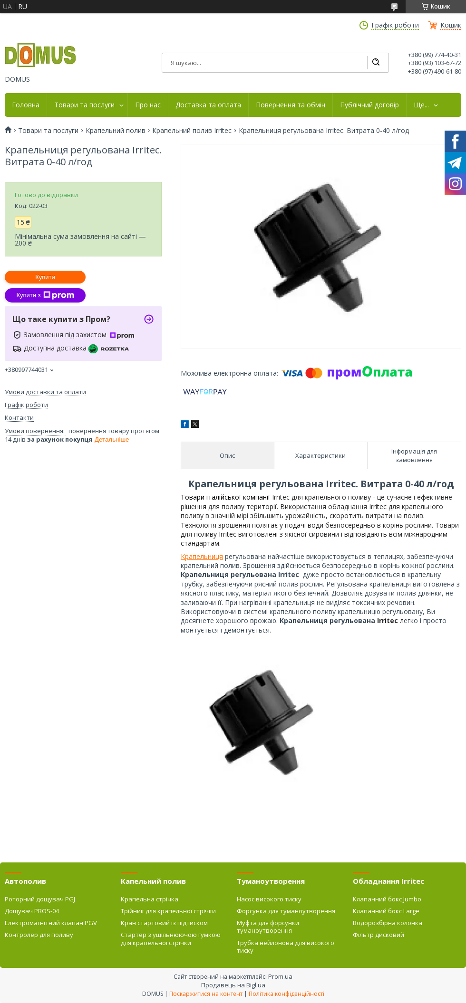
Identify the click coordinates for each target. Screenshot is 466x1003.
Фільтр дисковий (378, 934)
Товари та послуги (84, 105)
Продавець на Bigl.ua (233, 985)
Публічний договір (369, 105)
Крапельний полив (116, 130)
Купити (45, 277)
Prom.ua (280, 976)
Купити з (45, 295)
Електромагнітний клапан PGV (51, 922)
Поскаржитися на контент (206, 994)
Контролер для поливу (39, 934)
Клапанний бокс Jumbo (387, 899)
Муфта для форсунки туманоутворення (268, 926)
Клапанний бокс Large (386, 911)
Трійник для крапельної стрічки (168, 911)
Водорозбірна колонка (387, 922)
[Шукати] (375, 62)
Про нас (148, 105)
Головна (25, 105)
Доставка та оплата (208, 105)
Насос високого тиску (269, 899)
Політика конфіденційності (286, 994)
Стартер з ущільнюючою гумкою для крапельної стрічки (171, 938)
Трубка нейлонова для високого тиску (285, 946)
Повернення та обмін (290, 105)
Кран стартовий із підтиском (164, 922)
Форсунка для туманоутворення (286, 911)
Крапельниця (202, 556)
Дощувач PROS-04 (32, 911)
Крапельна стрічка (149, 899)
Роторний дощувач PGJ (40, 899)
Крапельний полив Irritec (192, 130)
